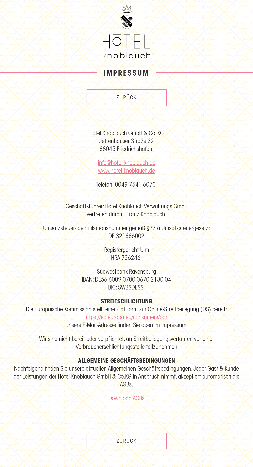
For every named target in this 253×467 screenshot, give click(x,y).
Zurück (126, 98)
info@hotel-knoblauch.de (126, 163)
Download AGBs (126, 399)
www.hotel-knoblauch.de (126, 171)
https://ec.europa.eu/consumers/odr (125, 318)
